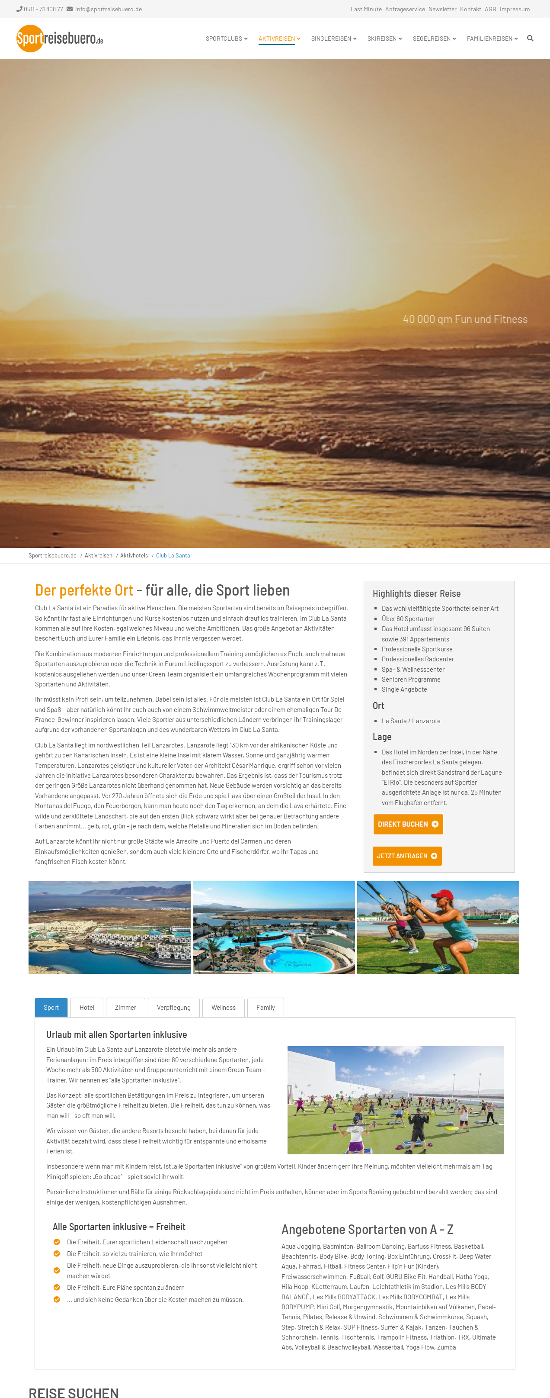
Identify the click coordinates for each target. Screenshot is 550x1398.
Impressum (515, 9)
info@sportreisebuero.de (108, 9)
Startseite (59, 38)
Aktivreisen (98, 555)
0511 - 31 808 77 (39, 9)
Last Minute (366, 9)
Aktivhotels (134, 555)
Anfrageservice (405, 9)
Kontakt (470, 9)
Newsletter (442, 9)
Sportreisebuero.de (53, 555)
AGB (490, 9)
